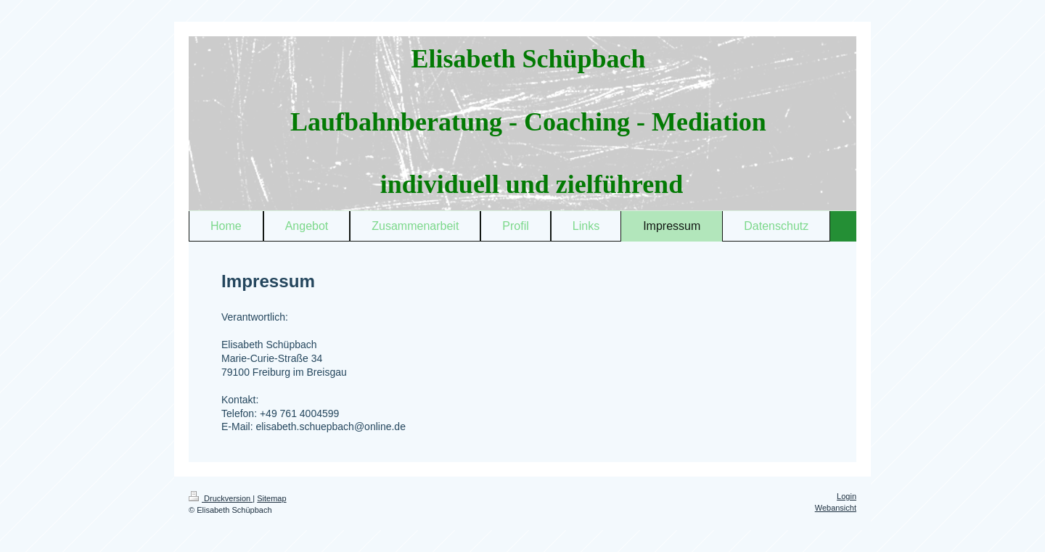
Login (846, 496)
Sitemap (271, 498)
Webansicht (835, 507)
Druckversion (221, 498)
